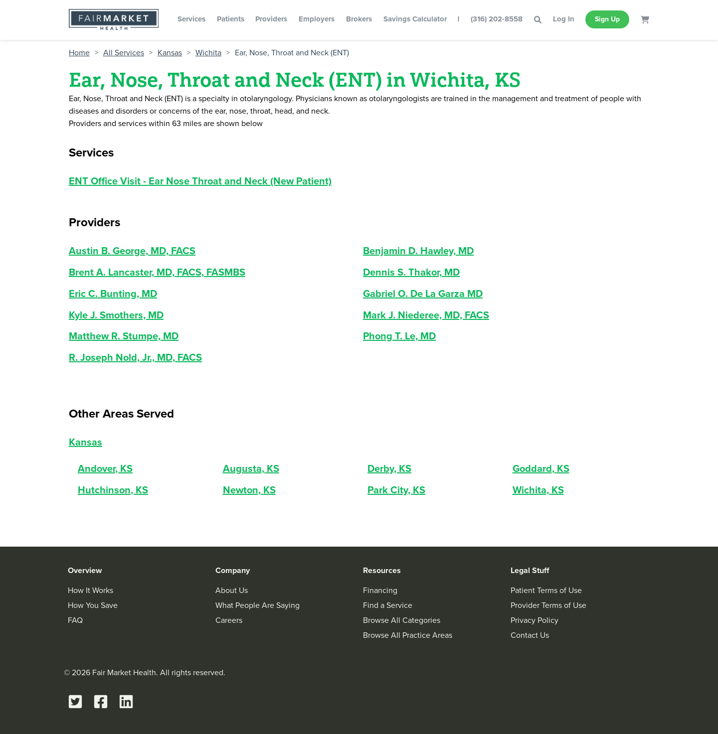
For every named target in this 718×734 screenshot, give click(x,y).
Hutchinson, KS (113, 489)
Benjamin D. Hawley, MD (418, 250)
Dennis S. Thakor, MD (411, 272)
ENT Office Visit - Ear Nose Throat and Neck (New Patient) (200, 180)
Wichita (208, 53)
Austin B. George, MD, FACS (132, 250)
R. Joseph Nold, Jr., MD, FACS (135, 357)
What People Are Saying (257, 605)
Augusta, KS (251, 468)
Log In (563, 18)
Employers (317, 18)
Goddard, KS (541, 468)
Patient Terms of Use (546, 590)
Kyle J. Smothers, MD (116, 314)
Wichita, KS (538, 489)
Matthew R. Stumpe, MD (124, 335)
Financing (380, 590)
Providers (271, 18)
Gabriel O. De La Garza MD (423, 293)
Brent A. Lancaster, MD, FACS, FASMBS (157, 272)
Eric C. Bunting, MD (113, 293)
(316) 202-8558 (497, 18)
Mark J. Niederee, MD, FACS (426, 314)
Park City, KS (396, 489)
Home (79, 53)
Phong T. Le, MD (399, 335)
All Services (123, 53)
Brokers (359, 18)
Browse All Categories (401, 620)
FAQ (75, 620)
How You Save (93, 605)
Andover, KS (105, 468)
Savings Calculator (415, 18)
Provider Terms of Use (548, 605)
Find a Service (387, 605)
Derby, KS (389, 468)
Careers (228, 620)
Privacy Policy (534, 620)
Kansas (170, 53)
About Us (231, 590)
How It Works (90, 590)
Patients (230, 18)
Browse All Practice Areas (407, 635)
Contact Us (530, 635)
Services (191, 18)
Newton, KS (249, 489)
